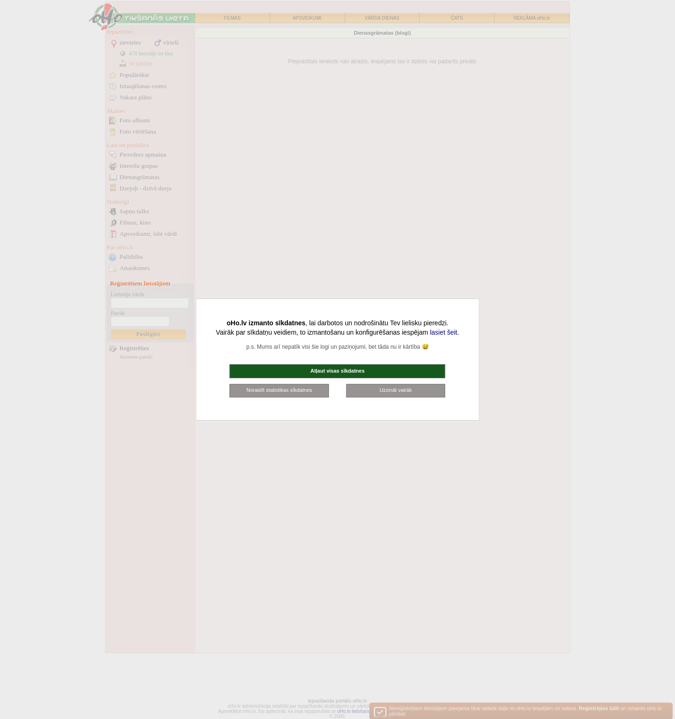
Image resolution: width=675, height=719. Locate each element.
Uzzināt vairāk (396, 390)
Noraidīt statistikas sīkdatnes (279, 390)
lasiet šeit (443, 332)
